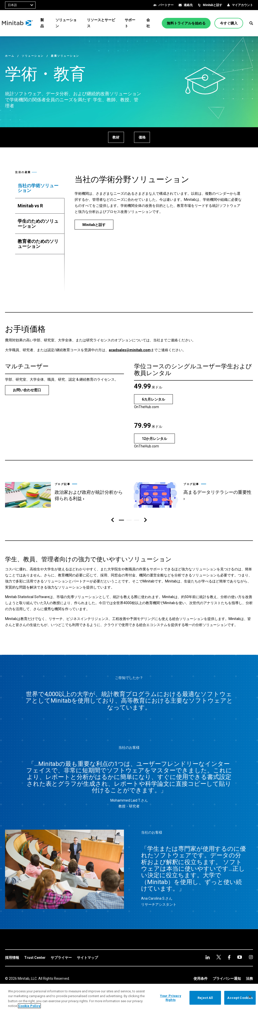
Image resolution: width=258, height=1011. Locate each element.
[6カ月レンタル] (153, 399)
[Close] (249, 996)
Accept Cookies (240, 998)
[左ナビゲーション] (112, 520)
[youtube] (229, 957)
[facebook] (218, 957)
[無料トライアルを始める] (187, 23)
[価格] (143, 137)
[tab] (39, 188)
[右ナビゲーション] (145, 520)
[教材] (115, 137)
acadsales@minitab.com (130, 350)
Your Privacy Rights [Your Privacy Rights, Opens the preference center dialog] (170, 998)
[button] (251, 23)
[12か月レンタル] (154, 438)
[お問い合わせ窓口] (27, 390)
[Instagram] (239, 957)
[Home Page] (21, 23)
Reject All (205, 998)
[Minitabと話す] (94, 225)
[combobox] (20, 5)
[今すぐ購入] (230, 23)
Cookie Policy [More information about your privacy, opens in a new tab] (29, 1006)
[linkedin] (208, 957)
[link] (64, 493)
